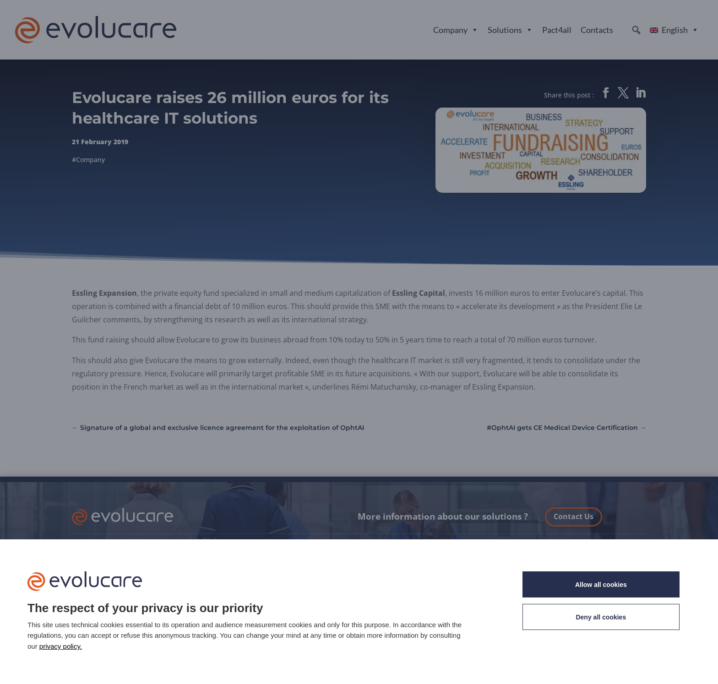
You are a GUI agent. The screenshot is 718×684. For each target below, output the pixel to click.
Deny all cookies (601, 617)
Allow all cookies (601, 584)
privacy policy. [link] (60, 646)
